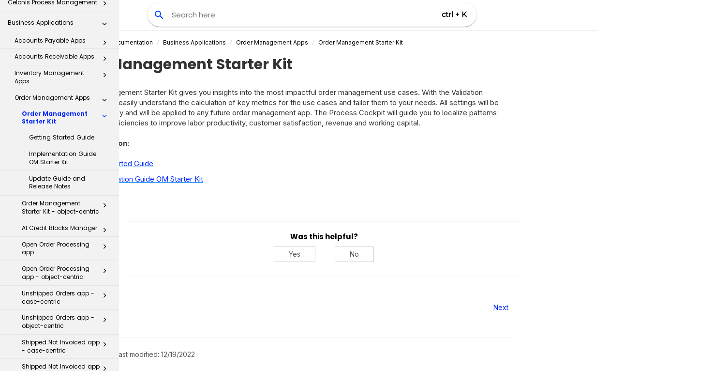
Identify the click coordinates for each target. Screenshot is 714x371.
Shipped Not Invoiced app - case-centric (67, 240)
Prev (145, 307)
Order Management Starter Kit (453, 42)
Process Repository (60, 323)
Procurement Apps (63, 287)
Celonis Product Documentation (200, 42)
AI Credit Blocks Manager (67, 124)
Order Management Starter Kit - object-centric (67, 101)
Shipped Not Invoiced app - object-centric (67, 264)
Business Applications (286, 42)
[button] (104, 11)
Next (593, 307)
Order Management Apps (364, 42)
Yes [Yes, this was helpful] (387, 254)
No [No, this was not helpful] (447, 254)
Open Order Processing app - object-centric (67, 166)
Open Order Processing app (67, 142)
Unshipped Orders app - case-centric (67, 191)
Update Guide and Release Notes (57, 76)
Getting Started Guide (61, 31)
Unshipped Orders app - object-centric (67, 215)
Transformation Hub (60, 343)
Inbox (63, 304)
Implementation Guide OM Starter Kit (62, 52)
